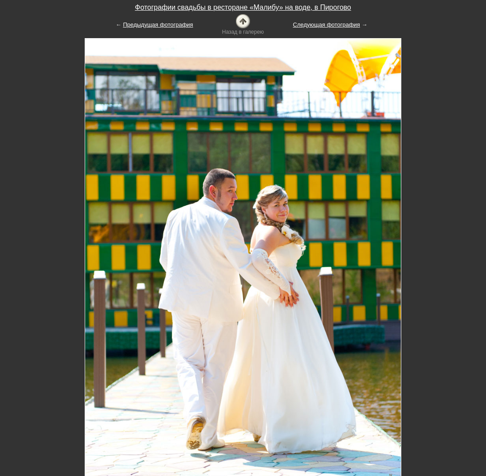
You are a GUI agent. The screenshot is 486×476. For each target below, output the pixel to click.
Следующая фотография (326, 24)
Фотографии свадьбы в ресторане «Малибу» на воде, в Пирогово (243, 7)
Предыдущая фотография (158, 24)
